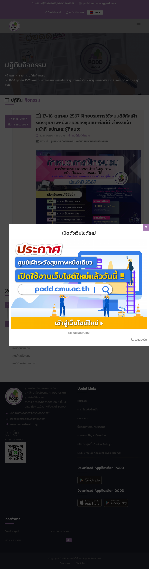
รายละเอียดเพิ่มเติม (80, 295)
